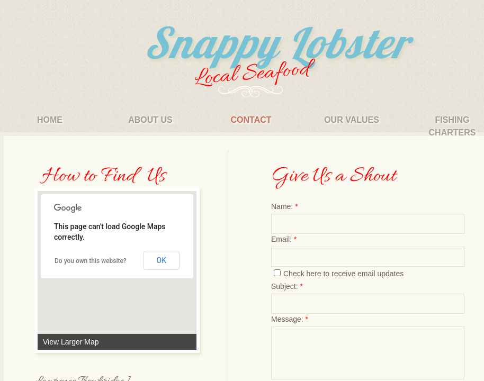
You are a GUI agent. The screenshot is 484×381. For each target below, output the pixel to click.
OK (161, 260)
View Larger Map (71, 342)
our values (351, 119)
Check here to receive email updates (339, 273)
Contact (250, 119)
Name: (284, 206)
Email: (284, 239)
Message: (289, 319)
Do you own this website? (91, 261)
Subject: (287, 286)
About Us (150, 119)
